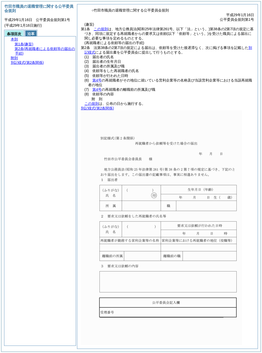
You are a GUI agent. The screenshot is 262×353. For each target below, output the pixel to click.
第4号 (97, 80)
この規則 (101, 29)
